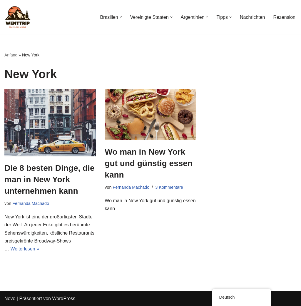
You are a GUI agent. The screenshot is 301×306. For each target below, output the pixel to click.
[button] (121, 17)
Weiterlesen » (24, 248)
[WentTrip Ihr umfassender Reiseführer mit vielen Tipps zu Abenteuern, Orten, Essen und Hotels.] (17, 17)
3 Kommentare (169, 187)
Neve (9, 298)
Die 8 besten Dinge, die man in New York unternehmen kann (49, 179)
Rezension (284, 17)
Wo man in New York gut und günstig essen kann (149, 163)
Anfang (10, 55)
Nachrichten (252, 17)
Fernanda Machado (30, 203)
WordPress (63, 298)
